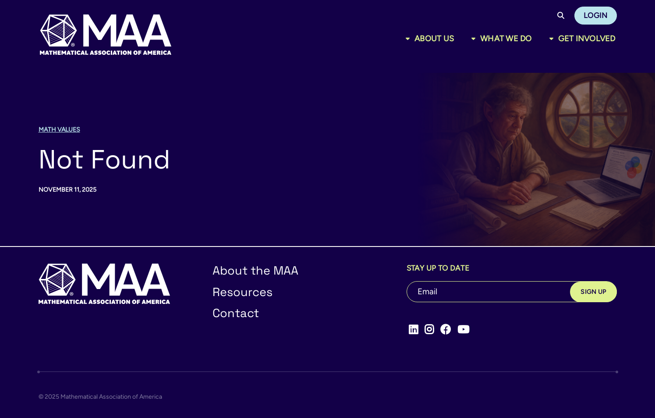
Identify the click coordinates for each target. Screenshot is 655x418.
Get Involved (587, 38)
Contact (235, 313)
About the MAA (255, 270)
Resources (242, 292)
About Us (434, 38)
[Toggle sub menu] (409, 39)
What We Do (506, 38)
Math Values (59, 129)
